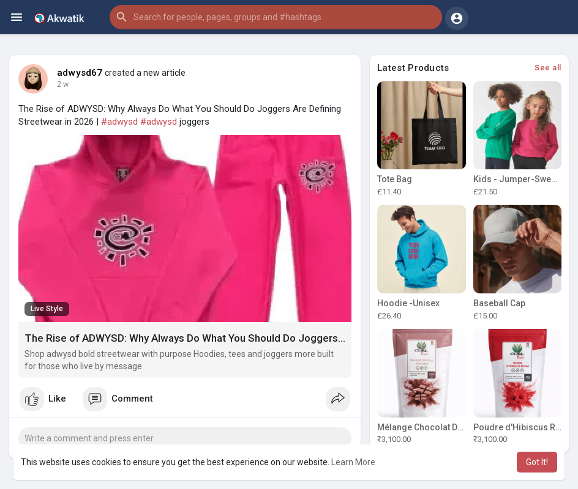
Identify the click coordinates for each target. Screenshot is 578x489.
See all (548, 67)
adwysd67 (80, 72)
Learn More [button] (353, 462)
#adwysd (119, 121)
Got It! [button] (537, 462)
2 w (63, 84)
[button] (276, 17)
